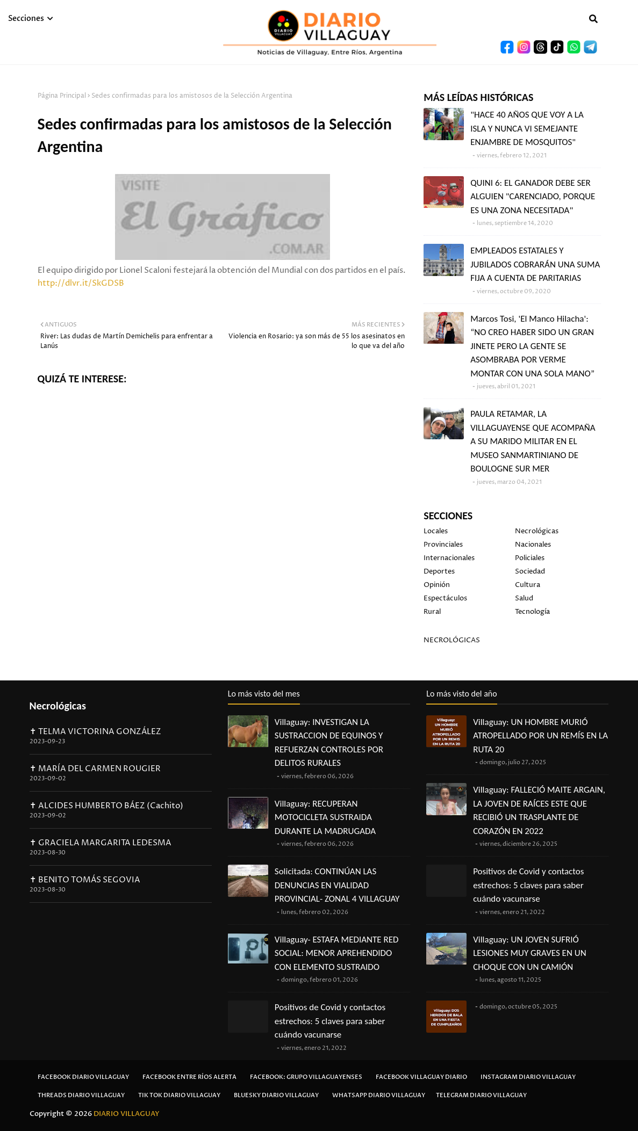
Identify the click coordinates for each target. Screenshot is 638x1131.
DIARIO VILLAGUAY (127, 1114)
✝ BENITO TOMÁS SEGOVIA (85, 880)
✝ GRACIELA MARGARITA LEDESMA (100, 843)
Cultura (527, 585)
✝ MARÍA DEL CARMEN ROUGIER (95, 768)
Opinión (437, 585)
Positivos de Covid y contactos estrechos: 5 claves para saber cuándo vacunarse (330, 1021)
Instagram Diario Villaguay (528, 1077)
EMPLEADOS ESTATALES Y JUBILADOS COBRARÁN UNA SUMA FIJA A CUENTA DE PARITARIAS (535, 264)
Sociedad (530, 571)
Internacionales (449, 558)
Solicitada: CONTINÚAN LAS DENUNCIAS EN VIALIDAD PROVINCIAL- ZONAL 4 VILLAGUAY (337, 885)
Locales (436, 531)
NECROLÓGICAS (452, 640)
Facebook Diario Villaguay (83, 1077)
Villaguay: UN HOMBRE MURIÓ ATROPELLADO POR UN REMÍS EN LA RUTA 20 (540, 735)
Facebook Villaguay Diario (421, 1077)
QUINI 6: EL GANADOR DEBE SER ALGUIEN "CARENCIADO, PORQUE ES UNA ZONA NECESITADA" (532, 196)
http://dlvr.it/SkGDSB (81, 283)
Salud (524, 598)
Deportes (439, 571)
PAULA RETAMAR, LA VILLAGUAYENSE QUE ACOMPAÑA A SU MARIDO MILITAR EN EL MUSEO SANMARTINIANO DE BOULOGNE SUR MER (532, 441)
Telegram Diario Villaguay (481, 1095)
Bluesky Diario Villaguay (276, 1095)
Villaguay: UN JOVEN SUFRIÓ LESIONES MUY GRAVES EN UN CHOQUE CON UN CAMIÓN (529, 953)
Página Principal (62, 95)
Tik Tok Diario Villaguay (179, 1095)
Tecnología (532, 612)
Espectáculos (445, 598)
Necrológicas (536, 531)
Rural (432, 612)
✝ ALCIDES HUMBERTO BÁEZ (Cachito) (106, 805)
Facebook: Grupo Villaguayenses (306, 1077)
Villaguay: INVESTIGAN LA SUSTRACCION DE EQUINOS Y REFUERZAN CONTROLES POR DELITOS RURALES (329, 742)
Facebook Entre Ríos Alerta (189, 1077)
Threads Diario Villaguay (81, 1095)
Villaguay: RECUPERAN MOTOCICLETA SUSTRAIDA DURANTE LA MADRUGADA (325, 817)
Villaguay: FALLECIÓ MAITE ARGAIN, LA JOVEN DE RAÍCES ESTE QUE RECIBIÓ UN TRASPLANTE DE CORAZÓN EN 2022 (539, 810)
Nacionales (533, 544)
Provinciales (443, 544)
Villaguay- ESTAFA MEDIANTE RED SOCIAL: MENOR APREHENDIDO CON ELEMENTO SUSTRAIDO (337, 953)
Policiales (529, 558)
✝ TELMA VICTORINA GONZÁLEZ (95, 731)
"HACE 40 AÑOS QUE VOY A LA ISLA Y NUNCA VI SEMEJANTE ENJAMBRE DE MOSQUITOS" (527, 128)
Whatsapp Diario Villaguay (378, 1095)
